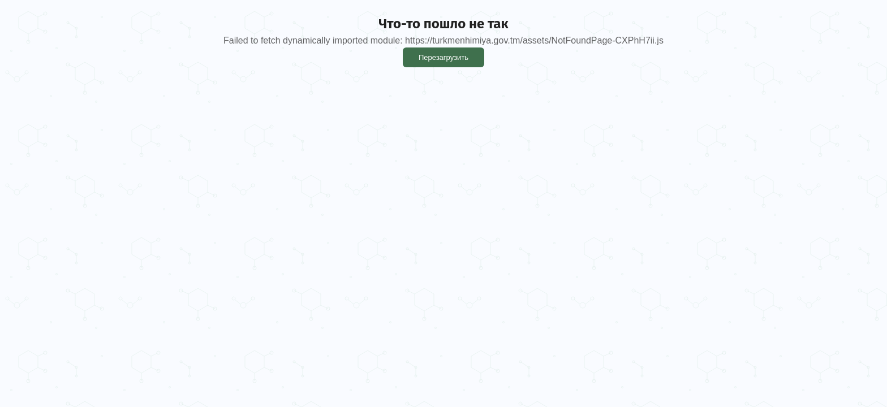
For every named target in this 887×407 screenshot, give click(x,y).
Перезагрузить (443, 57)
